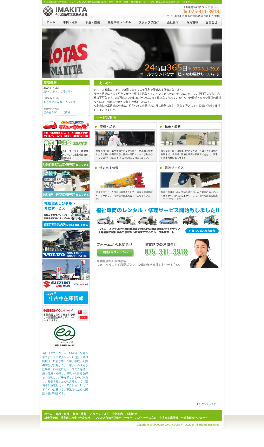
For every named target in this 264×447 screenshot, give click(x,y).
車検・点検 (70, 22)
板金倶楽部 (66, 128)
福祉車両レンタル (119, 22)
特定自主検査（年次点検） (66, 153)
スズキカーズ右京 (66, 273)
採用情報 (192, 22)
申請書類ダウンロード (66, 315)
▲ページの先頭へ (207, 403)
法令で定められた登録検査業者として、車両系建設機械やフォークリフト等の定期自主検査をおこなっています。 (124, 195)
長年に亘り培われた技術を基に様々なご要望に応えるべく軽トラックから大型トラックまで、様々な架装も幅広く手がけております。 (189, 195)
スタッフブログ (149, 22)
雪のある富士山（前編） (58, 112)
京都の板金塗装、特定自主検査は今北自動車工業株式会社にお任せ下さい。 (66, 11)
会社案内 (172, 22)
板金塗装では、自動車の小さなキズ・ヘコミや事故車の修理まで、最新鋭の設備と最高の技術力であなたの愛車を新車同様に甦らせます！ (189, 154)
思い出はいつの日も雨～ (58, 91)
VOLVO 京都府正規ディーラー (113, 417)
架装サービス (66, 183)
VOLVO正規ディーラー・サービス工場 (66, 243)
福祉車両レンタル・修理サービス (66, 213)
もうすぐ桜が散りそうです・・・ (64, 101)
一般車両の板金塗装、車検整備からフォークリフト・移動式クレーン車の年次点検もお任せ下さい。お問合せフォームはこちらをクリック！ (158, 253)
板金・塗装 (92, 22)
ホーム (50, 22)
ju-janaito (66, 297)
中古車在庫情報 (168, 417)
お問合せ (212, 22)
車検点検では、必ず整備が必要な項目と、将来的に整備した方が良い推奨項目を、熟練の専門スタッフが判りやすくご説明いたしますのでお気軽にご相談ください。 (124, 154)
